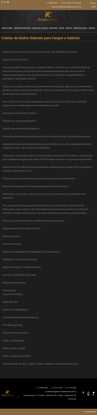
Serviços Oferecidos (22, 28)
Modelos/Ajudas (80, 28)
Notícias (69, 28)
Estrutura (53, 28)
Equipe (61, 28)
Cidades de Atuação (40, 28)
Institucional (7, 28)
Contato (91, 28)
